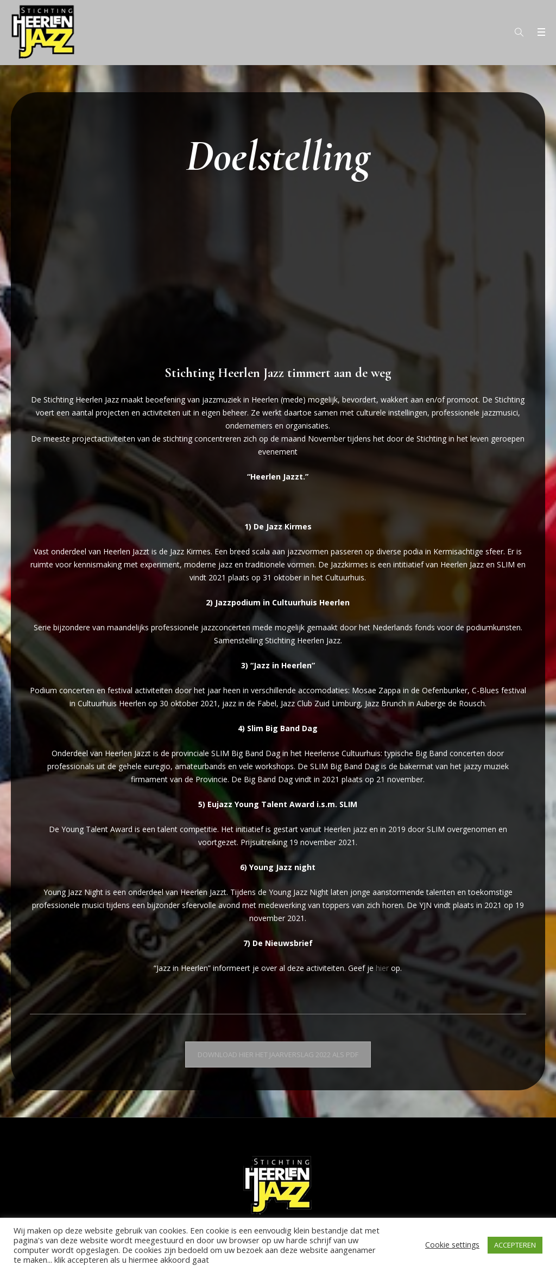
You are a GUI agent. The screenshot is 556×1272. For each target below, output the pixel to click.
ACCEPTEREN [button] (515, 1245)
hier (382, 968)
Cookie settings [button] (452, 1244)
